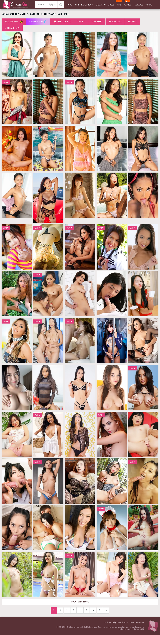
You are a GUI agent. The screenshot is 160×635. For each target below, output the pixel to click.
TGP (109, 622)
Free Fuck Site (62, 21)
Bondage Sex (115, 21)
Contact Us (140, 622)
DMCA (132, 622)
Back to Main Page (80, 601)
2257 (119, 622)
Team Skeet (96, 21)
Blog (114, 622)
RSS (105, 622)
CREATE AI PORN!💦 (38, 21)
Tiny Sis (81, 21)
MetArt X (132, 21)
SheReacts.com (12, 28)
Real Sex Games (14, 21)
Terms (125, 622)
